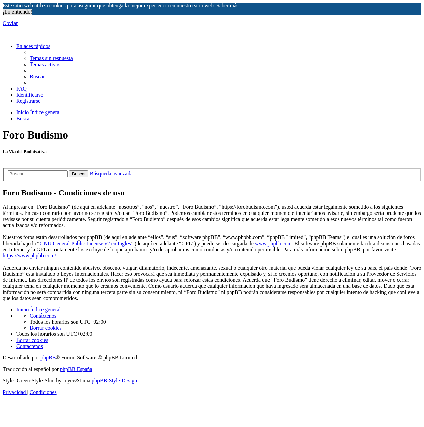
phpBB (48, 357)
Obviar (10, 23)
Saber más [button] (227, 5)
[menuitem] (51, 58)
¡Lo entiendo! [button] (17, 12)
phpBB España (76, 369)
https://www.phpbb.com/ (29, 255)
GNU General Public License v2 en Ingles (85, 243)
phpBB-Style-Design (114, 380)
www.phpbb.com (273, 243)
